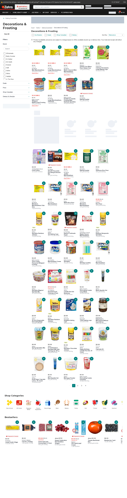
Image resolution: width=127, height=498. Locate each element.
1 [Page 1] (73, 386)
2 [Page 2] (77, 386)
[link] (69, 385)
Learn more (76, 2)
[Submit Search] (82, 7)
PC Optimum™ (116, 2)
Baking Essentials (10, 18)
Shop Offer (35, 73)
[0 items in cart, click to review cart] (121, 12)
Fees (124, 2)
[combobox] (58, 7)
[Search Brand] (16, 42)
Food (32, 27)
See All (6, 28)
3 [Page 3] (81, 386)
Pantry (38, 27)
